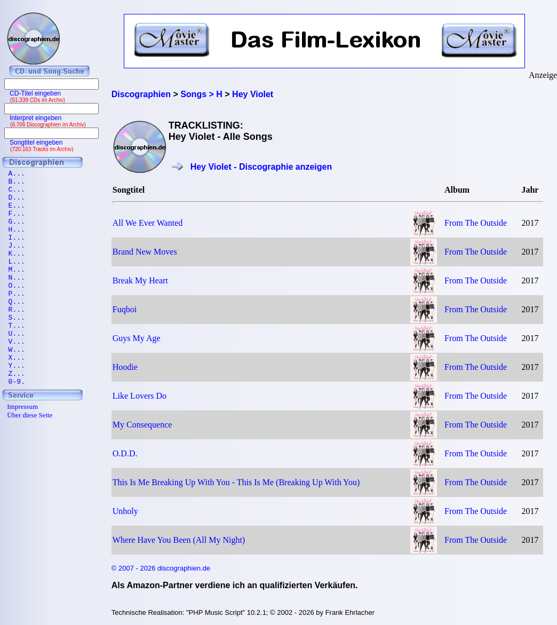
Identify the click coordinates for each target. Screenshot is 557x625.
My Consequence (142, 424)
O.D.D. (125, 453)
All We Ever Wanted (147, 222)
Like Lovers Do (139, 395)
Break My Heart (140, 280)
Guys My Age (137, 338)
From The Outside (475, 222)
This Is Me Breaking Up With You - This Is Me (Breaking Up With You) (236, 482)
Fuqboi (125, 309)
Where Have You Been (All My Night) (179, 539)
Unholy (125, 511)
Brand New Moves (145, 251)
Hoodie (125, 366)
